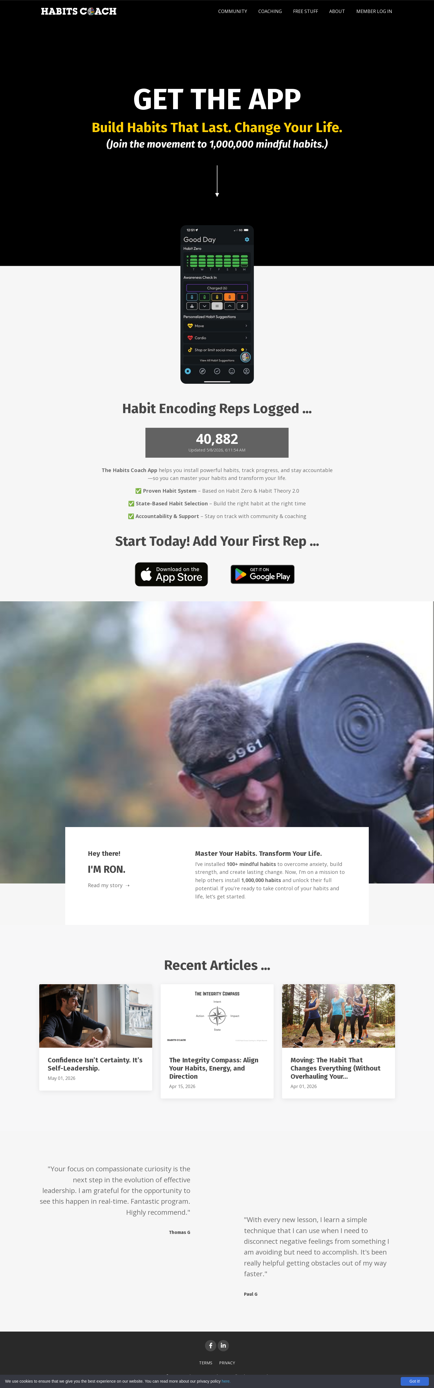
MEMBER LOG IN (374, 11)
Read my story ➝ (109, 885)
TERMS (205, 1362)
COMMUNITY (232, 11)
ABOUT (337, 11)
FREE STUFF (305, 11)
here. (226, 1381)
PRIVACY (227, 1362)
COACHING (270, 11)
